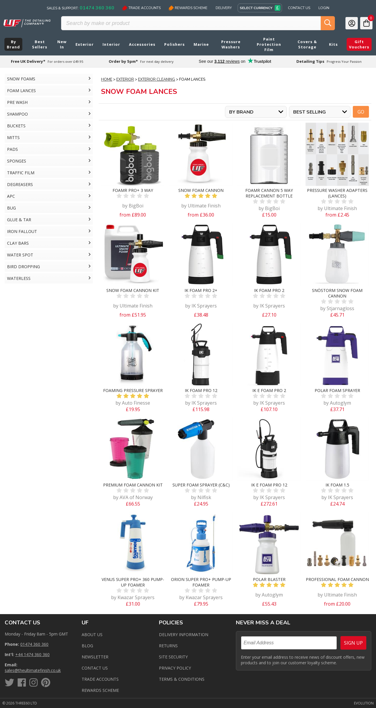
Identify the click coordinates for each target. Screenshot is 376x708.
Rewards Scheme (188, 8)
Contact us (95, 668)
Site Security (173, 657)
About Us (92, 634)
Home (106, 79)
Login (323, 8)
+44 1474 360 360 (32, 654)
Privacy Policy (175, 668)
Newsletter (95, 657)
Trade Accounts (141, 8)
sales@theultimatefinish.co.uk (33, 670)
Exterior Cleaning (156, 79)
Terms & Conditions (181, 679)
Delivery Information (183, 634)
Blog (87, 645)
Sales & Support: (80, 8)
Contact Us (299, 8)
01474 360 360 (34, 644)
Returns (168, 645)
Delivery (224, 8)
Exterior (125, 79)
